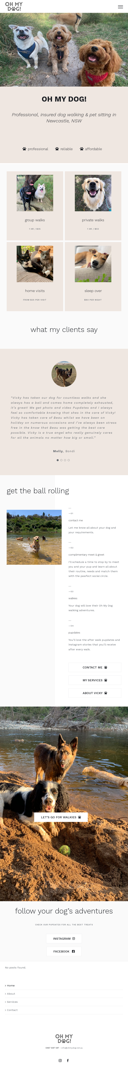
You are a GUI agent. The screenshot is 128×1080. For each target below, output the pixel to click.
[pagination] (58, 460)
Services (12, 1001)
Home (11, 985)
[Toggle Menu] (120, 6)
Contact (12, 1010)
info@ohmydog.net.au (72, 1048)
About (11, 993)
